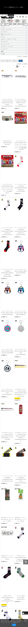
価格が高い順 (15, 60)
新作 (15, 24)
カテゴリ (7, 24)
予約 (11, 24)
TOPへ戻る (25, 613)
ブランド (2, 24)
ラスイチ (25, 24)
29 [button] (23, 66)
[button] (26, 66)
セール (20, 24)
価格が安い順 (8, 60)
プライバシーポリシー (7, 622)
